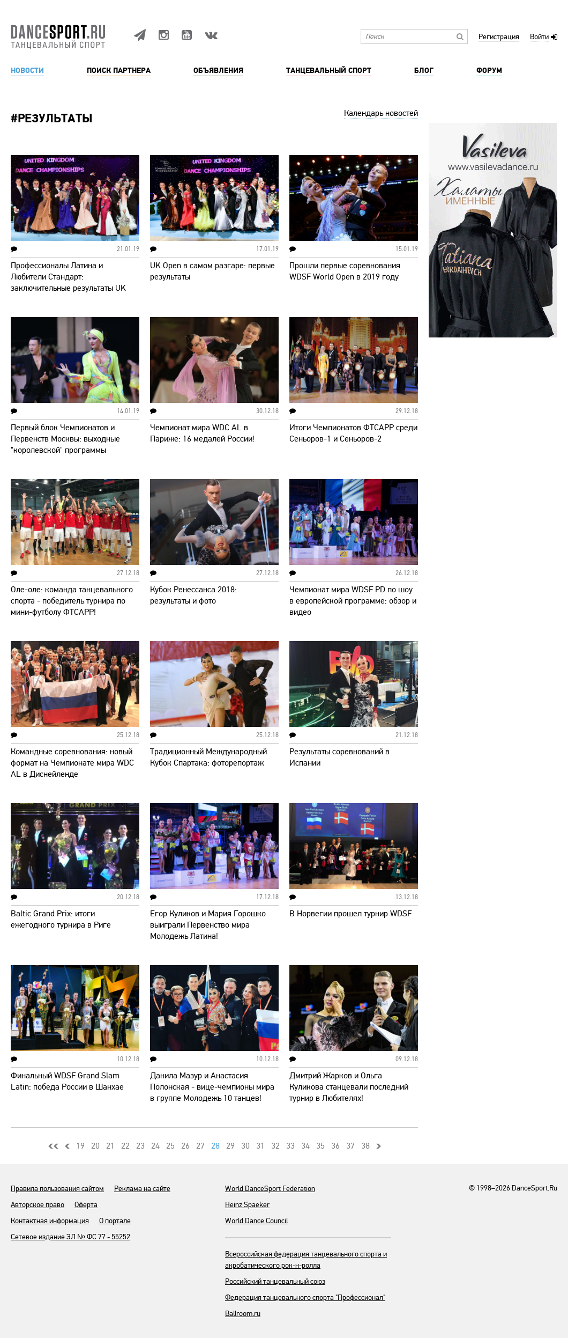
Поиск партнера (119, 71)
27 (200, 1146)
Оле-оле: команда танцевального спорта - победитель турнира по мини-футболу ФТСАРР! (72, 600)
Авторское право (37, 1204)
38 (365, 1146)
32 (275, 1146)
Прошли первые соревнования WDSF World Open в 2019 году (344, 271)
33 (290, 1146)
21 (110, 1146)
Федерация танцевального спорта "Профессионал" (305, 1297)
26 (185, 1146)
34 (305, 1146)
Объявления (218, 71)
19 (80, 1146)
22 (125, 1146)
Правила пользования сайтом (57, 1188)
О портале (115, 1220)
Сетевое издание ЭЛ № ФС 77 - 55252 (70, 1236)
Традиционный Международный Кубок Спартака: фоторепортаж (208, 757)
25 (170, 1146)
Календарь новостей (381, 113)
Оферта (86, 1204)
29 (230, 1146)
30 (245, 1146)
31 (260, 1146)
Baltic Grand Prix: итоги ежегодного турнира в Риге (61, 919)
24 (155, 1146)
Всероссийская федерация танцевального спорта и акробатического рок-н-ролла (306, 1259)
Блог (424, 71)
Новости (27, 71)
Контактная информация (50, 1220)
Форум (489, 71)
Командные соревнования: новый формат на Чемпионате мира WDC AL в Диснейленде (72, 763)
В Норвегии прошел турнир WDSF (350, 913)
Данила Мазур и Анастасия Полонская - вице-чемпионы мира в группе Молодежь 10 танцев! (212, 1087)
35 (320, 1146)
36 (335, 1146)
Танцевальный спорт (328, 71)
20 (95, 1146)
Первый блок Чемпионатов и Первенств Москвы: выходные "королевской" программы (65, 438)
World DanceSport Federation (270, 1188)
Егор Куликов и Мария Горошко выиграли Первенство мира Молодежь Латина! (208, 925)
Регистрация (499, 37)
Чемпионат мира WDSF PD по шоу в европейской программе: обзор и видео (352, 600)
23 (140, 1146)
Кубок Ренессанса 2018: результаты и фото (193, 595)
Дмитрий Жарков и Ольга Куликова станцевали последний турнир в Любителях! (348, 1087)
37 (350, 1146)
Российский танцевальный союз (275, 1281)
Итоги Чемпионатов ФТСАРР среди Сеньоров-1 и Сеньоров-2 (353, 433)
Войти (539, 37)
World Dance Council (256, 1220)
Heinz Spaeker (247, 1204)
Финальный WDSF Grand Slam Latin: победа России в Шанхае (67, 1081)
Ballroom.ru (242, 1313)
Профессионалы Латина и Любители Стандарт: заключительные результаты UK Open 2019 (68, 282)
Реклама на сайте (142, 1188)
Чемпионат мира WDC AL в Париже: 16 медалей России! (202, 433)
